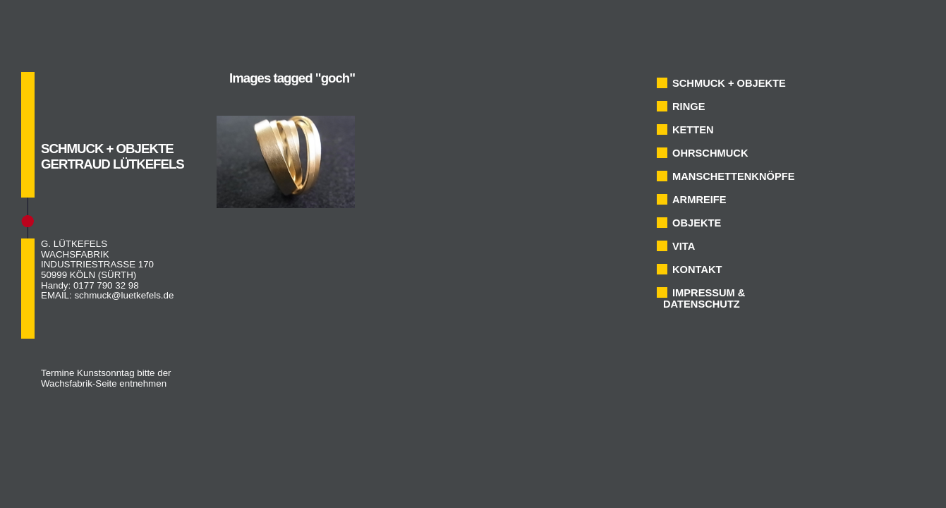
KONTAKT (697, 269)
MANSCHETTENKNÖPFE (733, 176)
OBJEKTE (696, 223)
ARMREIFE (699, 199)
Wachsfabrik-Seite (79, 383)
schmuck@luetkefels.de (124, 295)
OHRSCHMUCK (710, 153)
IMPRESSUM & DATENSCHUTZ (704, 298)
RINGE (688, 106)
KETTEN (693, 129)
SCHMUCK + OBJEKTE (729, 83)
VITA (683, 246)
